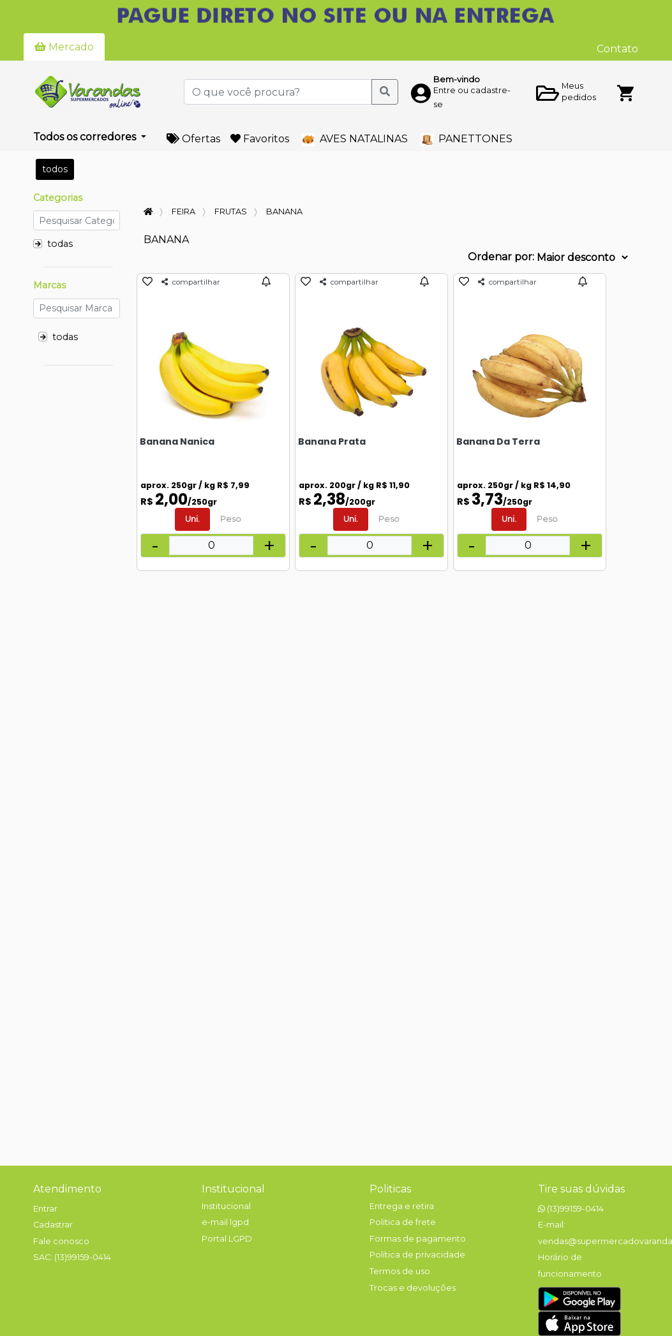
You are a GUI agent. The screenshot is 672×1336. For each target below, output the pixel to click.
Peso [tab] (230, 519)
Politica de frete (403, 1222)
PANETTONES (466, 139)
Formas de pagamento (418, 1238)
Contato (617, 49)
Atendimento (67, 1189)
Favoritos (259, 139)
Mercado (64, 47)
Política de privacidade (417, 1254)
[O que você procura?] (278, 92)
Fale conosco (61, 1241)
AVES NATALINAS (355, 139)
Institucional (233, 1189)
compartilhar (190, 282)
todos (55, 169)
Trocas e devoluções (413, 1288)
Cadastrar (53, 1224)
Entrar (45, 1209)
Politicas (390, 1189)
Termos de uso (400, 1271)
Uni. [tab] (192, 519)
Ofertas (193, 139)
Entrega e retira (402, 1206)
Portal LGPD (227, 1238)
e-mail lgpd (225, 1222)
